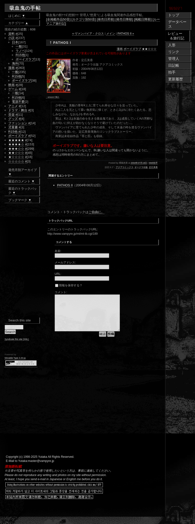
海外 (15, 63)
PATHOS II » (125, 33)
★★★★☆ (16, 144)
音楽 (11, 114)
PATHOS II (65, 185)
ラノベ (20, 51)
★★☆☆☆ (149, 49)
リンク (173, 52)
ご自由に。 (96, 212)
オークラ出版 (141, 167)
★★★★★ (16, 140)
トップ (173, 15)
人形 (172, 45)
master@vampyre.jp (41, 468)
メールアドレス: (65, 262)
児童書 (13, 127)
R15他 (20, 55)
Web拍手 (153, 163)
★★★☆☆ (16, 148)
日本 (15, 42)
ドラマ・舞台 (17, 110)
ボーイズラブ (132, 49)
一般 (19, 46)
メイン (110, 33)
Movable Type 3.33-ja (15, 358)
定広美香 (153, 167)
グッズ (13, 119)
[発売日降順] (124, 19)
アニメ (13, 106)
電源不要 (18, 101)
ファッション (17, 123)
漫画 (120, 49)
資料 (11, 34)
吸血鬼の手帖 (25, 8)
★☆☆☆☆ (16, 157)
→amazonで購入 (52, 97)
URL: (58, 274)
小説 (11, 38)
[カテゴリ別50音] (83, 19)
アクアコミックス (124, 167)
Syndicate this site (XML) (17, 339)
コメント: (61, 292)
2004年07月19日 (139, 163)
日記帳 (173, 65)
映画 (11, 85)
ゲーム (13, 89)
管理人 (173, 59)
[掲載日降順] (143, 19)
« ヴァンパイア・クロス (88, 33)
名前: (58, 251)
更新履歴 (175, 79)
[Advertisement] (104, 200)
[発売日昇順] (105, 19)
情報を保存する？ (68, 285)
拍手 (172, 72)
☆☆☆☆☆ (16, 161)
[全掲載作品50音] (58, 19)
